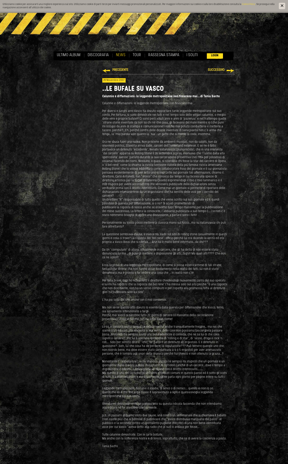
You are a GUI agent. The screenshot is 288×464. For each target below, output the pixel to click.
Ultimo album (69, 55)
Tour (137, 55)
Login (215, 55)
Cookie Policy (248, 4)
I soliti (192, 55)
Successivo (216, 70)
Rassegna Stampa (163, 55)
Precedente (120, 70)
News (121, 55)
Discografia (98, 55)
